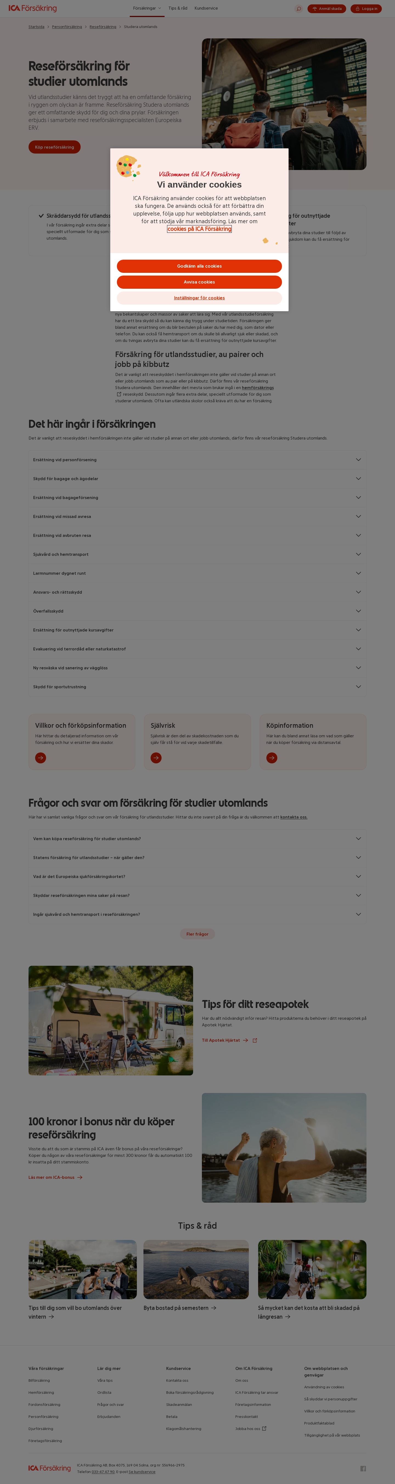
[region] (199, 229)
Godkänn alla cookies (199, 266)
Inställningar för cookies (199, 298)
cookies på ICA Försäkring (199, 229)
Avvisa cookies (199, 282)
